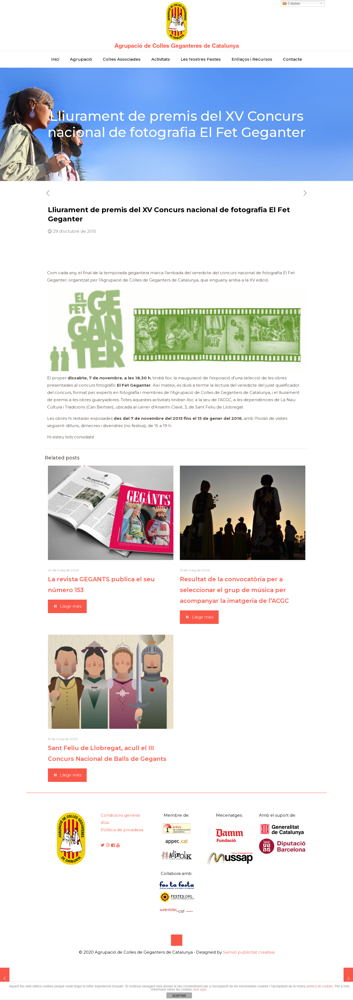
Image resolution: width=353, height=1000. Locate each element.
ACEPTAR (179, 995)
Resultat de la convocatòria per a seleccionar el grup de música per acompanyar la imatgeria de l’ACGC (234, 590)
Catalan (291, 3)
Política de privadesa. (122, 829)
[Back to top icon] (176, 940)
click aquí (199, 989)
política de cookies (319, 986)
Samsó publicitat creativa (248, 952)
